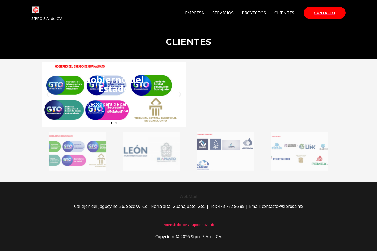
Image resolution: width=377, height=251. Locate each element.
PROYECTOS (254, 13)
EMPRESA (194, 13)
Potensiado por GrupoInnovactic (188, 224)
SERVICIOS (223, 13)
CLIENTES (284, 13)
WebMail (188, 196)
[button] (111, 123)
